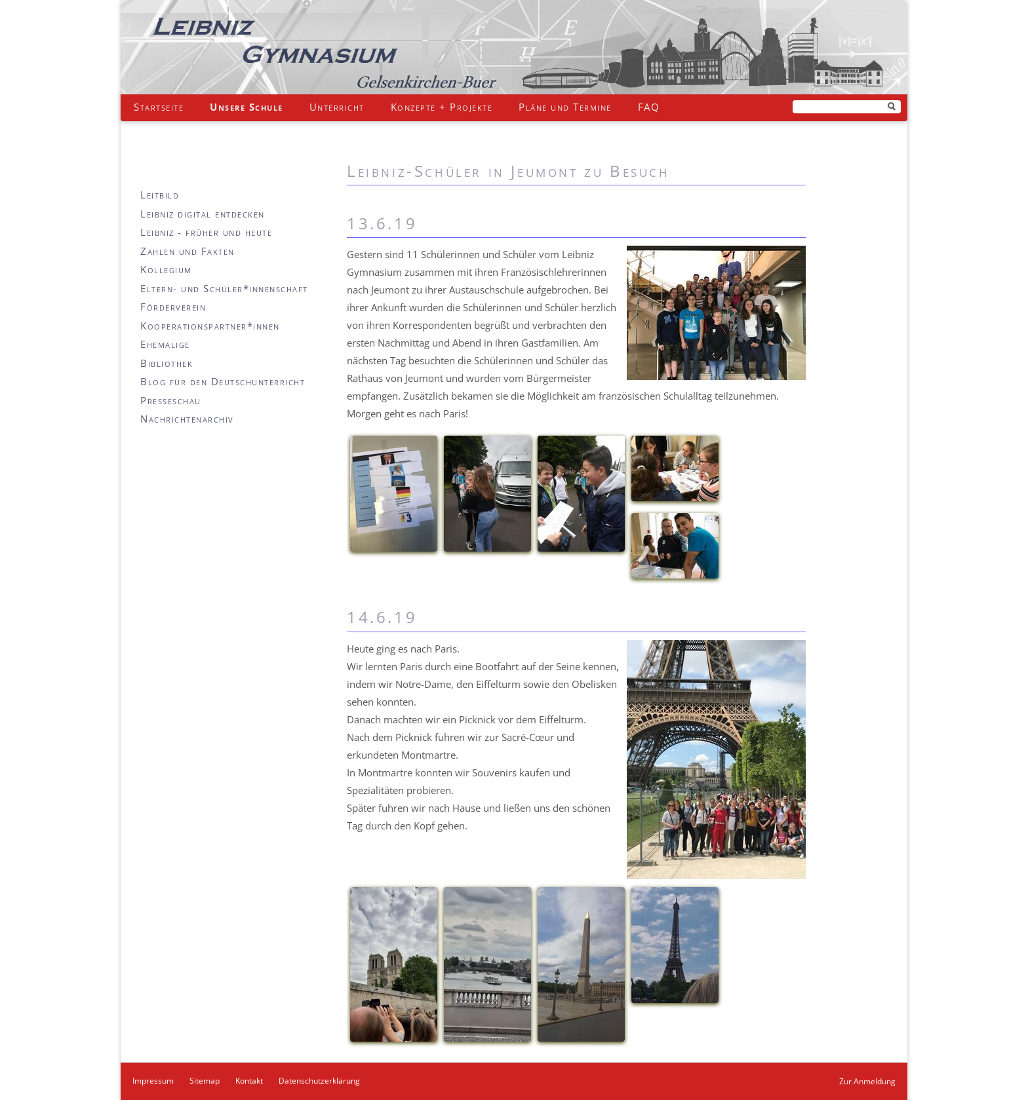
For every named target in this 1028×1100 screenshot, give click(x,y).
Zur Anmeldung (867, 1081)
